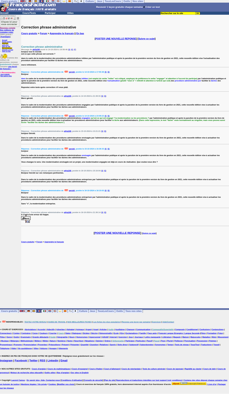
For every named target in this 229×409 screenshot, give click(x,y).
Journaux (139, 337)
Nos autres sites (6, 76)
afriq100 (36, 49)
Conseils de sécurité (93, 380)
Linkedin (52, 360)
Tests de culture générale (153, 369)
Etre (122, 333)
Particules (140, 341)
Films (203, 333)
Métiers (37, 341)
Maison (185, 337)
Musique (5, 341)
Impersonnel (94, 337)
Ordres (108, 341)
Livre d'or (5, 45)
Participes (130, 341)
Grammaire (26, 337)
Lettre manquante (153, 337)
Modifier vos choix (66, 384)
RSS (42, 360)
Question (94, 345)
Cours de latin (209, 369)
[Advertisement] (125, 272)
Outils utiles (50, 373)
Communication (143, 329)
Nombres (61, 341)
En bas (80, 33)
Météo (45, 341)
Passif (149, 341)
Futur (220, 333)
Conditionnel (192, 329)
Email (63, 360)
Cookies (52, 384)
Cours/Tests (29, 13)
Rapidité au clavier (193, 369)
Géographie (62, 337)
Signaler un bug (7, 50)
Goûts (16, 337)
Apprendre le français (62, 33)
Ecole (116, 333)
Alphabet (70, 329)
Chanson (130, 329)
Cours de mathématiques (59, 369)
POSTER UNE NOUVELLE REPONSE (116, 38)
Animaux (80, 329)
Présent (65, 345)
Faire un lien (6, 51)
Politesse (178, 341)
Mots (214, 337)
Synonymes (160, 345)
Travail (216, 345)
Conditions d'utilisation (71, 380)
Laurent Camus (18, 380)
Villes (35, 348)
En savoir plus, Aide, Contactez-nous (43, 380)
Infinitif (105, 337)
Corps (35, 333)
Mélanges (14, 341)
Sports (113, 345)
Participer (50, 13)
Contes (16, 333)
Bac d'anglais (63, 373)
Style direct (122, 345)
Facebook (21, 360)
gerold (72, 72)
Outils (119, 311)
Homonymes (82, 337)
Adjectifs (51, 329)
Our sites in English (80, 373)
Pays (163, 341)
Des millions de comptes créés (7, 30)
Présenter (74, 345)
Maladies (206, 337)
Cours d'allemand (112, 369)
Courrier (53, 333)
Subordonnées (146, 345)
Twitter (33, 360)
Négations (89, 341)
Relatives (104, 345)
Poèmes (212, 341)
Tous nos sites (133, 311)
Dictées (86, 333)
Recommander (7, 48)
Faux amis (152, 333)
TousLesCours (106, 311)
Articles (103, 329)
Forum (43, 33)
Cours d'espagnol (80, 369)
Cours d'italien (96, 369)
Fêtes (2, 337)
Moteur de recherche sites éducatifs (27, 373)
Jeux (92, 311)
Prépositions (54, 345)
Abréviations (30, 329)
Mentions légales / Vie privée (34, 384)
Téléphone (4, 348)
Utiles (70, 13)
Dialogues (76, 333)
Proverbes (42, 345)
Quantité (85, 345)
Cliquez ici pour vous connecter (9, 22)
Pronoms (18, 345)
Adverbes (60, 329)
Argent (89, 329)
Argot (95, 329)
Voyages (53, 348)
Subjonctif (134, 345)
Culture (83, 311)
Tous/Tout (194, 345)
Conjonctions (217, 329)
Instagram (6, 360)
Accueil (4, 13)
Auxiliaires (120, 329)
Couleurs (43, 333)
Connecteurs (6, 333)
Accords (41, 329)
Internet (113, 337)
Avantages (5, 37)
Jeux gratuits (4, 74)
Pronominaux (6, 345)
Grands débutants (40, 337)
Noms (70, 341)
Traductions (206, 345)
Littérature (166, 337)
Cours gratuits (29, 33)
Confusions (204, 329)
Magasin (177, 337)
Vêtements (63, 348)
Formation (212, 333)
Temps (170, 345)
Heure (72, 337)
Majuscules (195, 337)
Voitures (43, 348)
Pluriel (170, 341)
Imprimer (5, 43)
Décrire (94, 333)
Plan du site (6, 46)
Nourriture (79, 341)
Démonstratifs (105, 333)
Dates (67, 333)
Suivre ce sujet (146, 38)
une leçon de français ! (8, 67)
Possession (202, 341)
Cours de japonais (175, 369)
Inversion (123, 337)
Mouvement (223, 337)
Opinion (99, 341)
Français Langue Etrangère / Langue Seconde (178, 333)
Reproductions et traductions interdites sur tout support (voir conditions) (149, 380)
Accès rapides (7, 42)
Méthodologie (27, 341)
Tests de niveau (182, 345)
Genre (9, 337)
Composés (180, 329)
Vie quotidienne (25, 348)
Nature (53, 341)
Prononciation (30, 345)
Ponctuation (189, 341)
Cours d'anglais (39, 369)
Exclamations (132, 333)
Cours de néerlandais (131, 369)
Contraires (26, 333)
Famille (142, 333)
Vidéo (13, 348)
